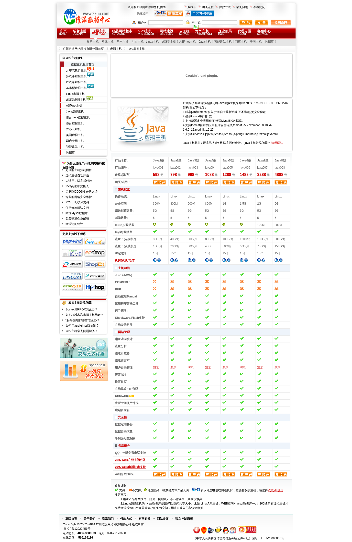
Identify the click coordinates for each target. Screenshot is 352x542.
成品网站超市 (122, 32)
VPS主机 (146, 32)
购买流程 (208, 7)
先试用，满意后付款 (79, 181)
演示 (156, 367)
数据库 (269, 41)
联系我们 (108, 518)
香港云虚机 (73, 129)
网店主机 (241, 41)
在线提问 (259, 7)
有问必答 (144, 518)
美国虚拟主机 (75, 135)
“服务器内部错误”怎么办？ (83, 320)
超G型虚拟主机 (76, 99)
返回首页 (71, 518)
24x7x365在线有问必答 (130, 460)
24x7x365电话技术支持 (130, 467)
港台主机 (137, 41)
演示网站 (277, 143)
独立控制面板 (184, 518)
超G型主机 (169, 41)
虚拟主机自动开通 (77, 175)
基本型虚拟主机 (76, 88)
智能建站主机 (223, 41)
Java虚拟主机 (75, 111)
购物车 (191, 7)
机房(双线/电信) (125, 260)
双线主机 (107, 41)
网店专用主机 (75, 141)
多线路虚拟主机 (76, 76)
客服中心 (264, 32)
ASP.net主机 (187, 41)
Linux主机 (152, 41)
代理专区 (244, 32)
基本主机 (122, 41)
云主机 (184, 32)
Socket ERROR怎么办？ (82, 309)
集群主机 (93, 41)
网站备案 (163, 518)
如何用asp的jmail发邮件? (82, 325)
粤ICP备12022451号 (77, 528)
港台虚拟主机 (75, 123)
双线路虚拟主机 (76, 82)
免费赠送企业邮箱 (77, 218)
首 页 (63, 32)
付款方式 (225, 7)
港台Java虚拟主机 (78, 117)
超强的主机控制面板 (79, 170)
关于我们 (89, 518)
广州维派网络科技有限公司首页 (83, 48)
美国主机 (256, 41)
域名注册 (79, 32)
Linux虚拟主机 (75, 94)
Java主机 (205, 41)
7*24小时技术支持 (77, 202)
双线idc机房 (275, 490)
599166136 (85, 537)
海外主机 (203, 32)
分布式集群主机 (76, 70)
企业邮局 (225, 32)
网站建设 (166, 32)
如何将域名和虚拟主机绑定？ (85, 315)
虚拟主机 (99, 32)
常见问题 (242, 7)
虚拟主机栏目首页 (82, 64)
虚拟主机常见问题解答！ (82, 331)
